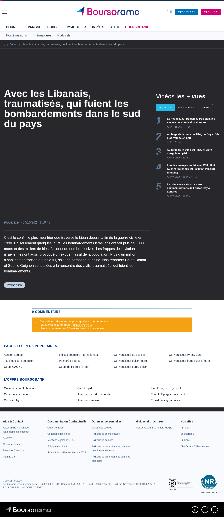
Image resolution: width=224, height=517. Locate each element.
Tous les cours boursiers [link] (19, 360)
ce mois (205, 107)
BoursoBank (136, 27)
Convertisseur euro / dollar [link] (130, 366)
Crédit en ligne (13, 400)
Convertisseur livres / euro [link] (185, 354)
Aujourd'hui (165, 107)
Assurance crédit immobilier (94, 394)
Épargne (33, 27)
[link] (7, 438)
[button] (4, 12)
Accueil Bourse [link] (13, 354)
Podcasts (64, 35)
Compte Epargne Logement (168, 394)
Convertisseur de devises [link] (129, 354)
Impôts (98, 27)
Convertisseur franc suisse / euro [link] (189, 360)
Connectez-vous (82, 325)
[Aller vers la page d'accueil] (112, 12)
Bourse (13, 27)
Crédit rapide (85, 388)
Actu (114, 27)
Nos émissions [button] (16, 35)
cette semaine (186, 107)
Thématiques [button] (42, 35)
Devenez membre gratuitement (86, 328)
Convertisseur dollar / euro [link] (130, 360)
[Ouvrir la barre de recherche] (167, 12)
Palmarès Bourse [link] (69, 360)
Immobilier (76, 27)
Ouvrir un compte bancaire (20, 388)
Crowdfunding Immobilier (166, 400)
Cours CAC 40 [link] (13, 366)
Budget (54, 27)
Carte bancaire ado (16, 394)
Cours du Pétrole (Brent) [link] (74, 366)
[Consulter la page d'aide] (171, 12)
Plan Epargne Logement (166, 388)
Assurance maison (88, 400)
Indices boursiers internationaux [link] (79, 354)
